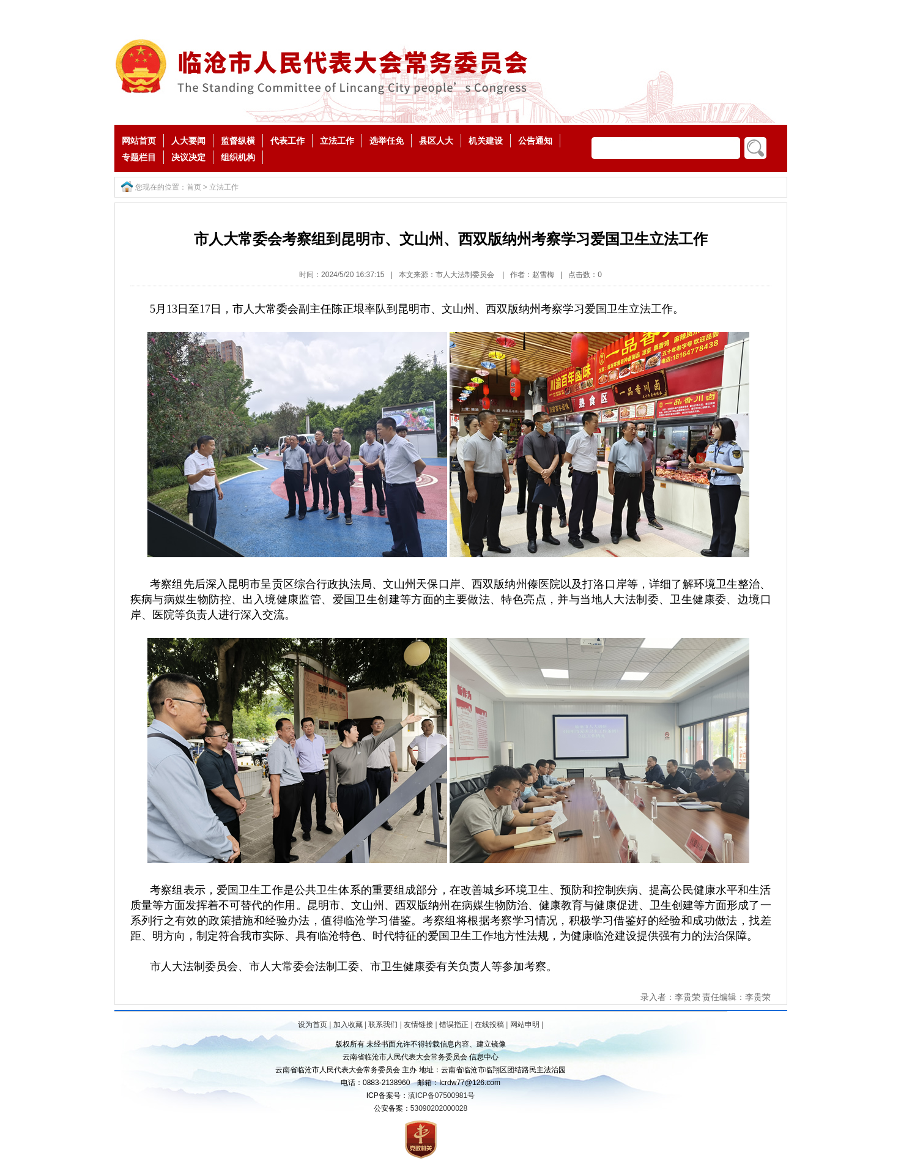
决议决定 (188, 157)
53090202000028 (438, 1108)
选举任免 (386, 141)
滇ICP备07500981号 (441, 1095)
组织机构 (238, 157)
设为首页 (312, 1024)
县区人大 (436, 141)
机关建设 (486, 141)
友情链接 (418, 1024)
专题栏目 (139, 157)
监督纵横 (238, 141)
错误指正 (454, 1024)
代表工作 (287, 141)
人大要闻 (188, 141)
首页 (194, 187)
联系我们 (383, 1024)
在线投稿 (489, 1024)
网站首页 (139, 141)
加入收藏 (348, 1024)
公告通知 (535, 141)
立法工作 (337, 141)
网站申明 (524, 1024)
